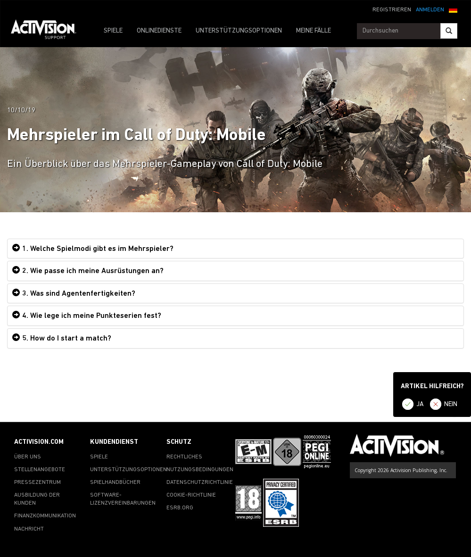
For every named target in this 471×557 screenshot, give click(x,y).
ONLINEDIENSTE (159, 30)
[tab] (235, 248)
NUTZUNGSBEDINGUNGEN (199, 470)
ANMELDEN (430, 10)
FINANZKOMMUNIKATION (45, 516)
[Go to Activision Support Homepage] (48, 31)
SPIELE (113, 30)
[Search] (448, 31)
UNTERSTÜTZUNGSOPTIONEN (239, 30)
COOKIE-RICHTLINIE (191, 495)
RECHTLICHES (184, 457)
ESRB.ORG (179, 508)
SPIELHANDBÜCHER (115, 482)
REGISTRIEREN (391, 10)
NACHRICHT (29, 529)
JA (420, 404)
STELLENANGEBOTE (39, 470)
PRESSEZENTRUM (37, 482)
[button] (453, 9)
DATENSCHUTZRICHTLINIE (199, 482)
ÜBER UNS (27, 457)
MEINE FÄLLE (313, 30)
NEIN (450, 404)
